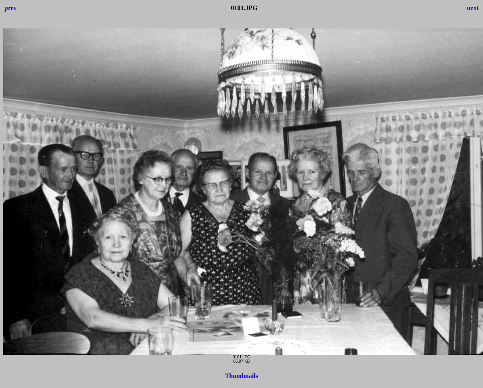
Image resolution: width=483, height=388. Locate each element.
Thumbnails (241, 375)
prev (10, 7)
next (473, 7)
